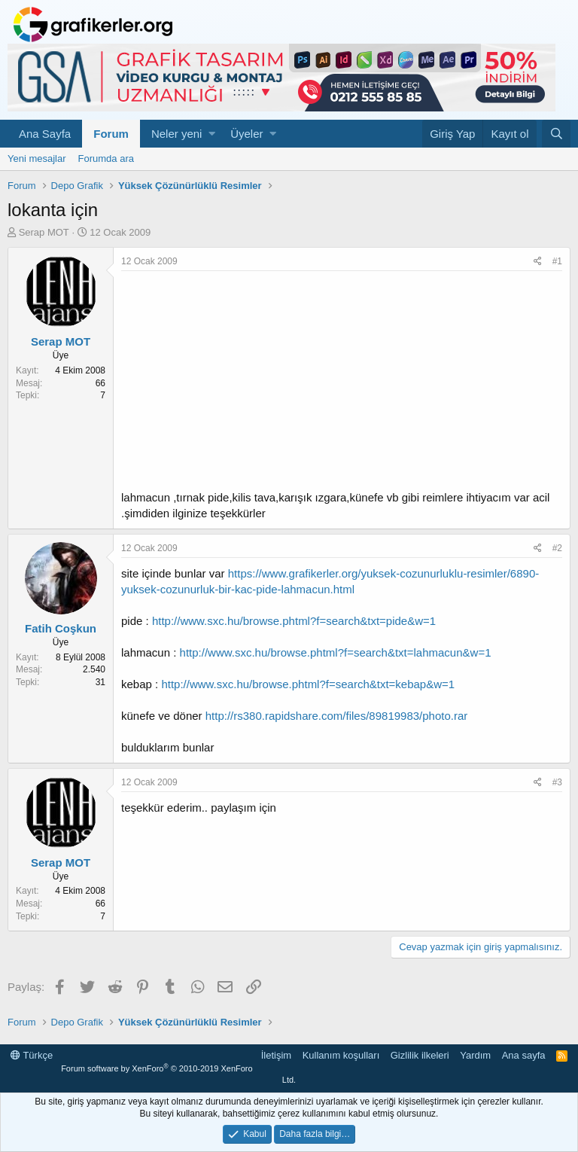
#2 (557, 548)
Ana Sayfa (45, 133)
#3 (557, 782)
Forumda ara (106, 158)
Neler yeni (176, 133)
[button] (212, 134)
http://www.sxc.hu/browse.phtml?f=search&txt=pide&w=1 (294, 620)
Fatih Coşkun (60, 628)
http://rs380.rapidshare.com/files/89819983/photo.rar (336, 715)
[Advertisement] (341, 384)
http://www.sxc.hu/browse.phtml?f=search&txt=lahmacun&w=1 (335, 652)
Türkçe (32, 1055)
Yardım (475, 1055)
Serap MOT (44, 232)
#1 (557, 261)
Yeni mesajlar (37, 158)
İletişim (276, 1055)
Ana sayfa (524, 1055)
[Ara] (556, 134)
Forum (111, 133)
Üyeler (246, 133)
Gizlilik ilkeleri (420, 1055)
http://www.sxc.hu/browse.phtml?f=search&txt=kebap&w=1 (308, 684)
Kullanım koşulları (341, 1055)
